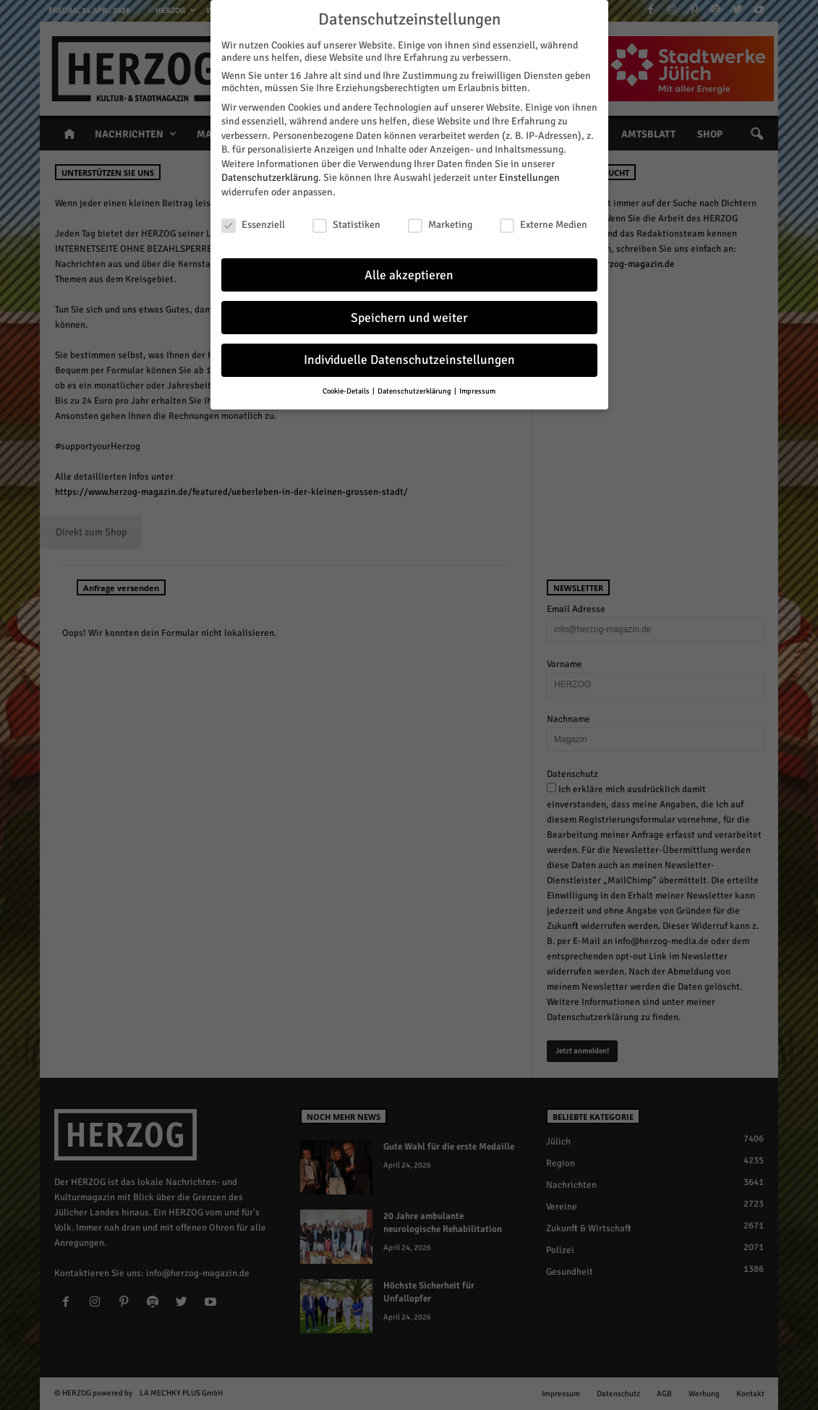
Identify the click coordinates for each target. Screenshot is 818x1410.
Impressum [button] (477, 391)
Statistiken (346, 224)
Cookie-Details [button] (347, 391)
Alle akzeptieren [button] (409, 275)
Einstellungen (529, 177)
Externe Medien (543, 224)
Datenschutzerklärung (269, 177)
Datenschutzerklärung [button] (415, 391)
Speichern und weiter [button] (409, 318)
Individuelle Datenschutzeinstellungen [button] (409, 360)
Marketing (440, 224)
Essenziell (253, 224)
